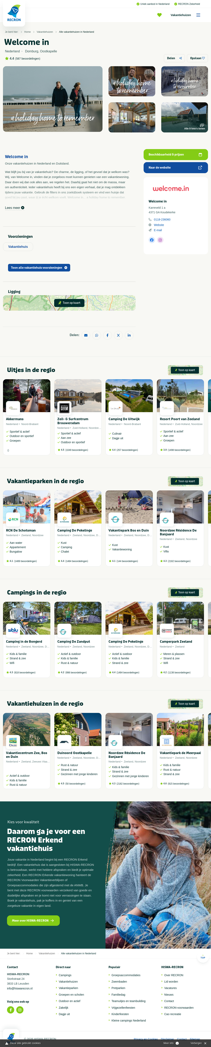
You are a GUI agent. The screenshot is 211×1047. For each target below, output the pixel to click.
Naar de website (175, 168)
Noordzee (94, 427)
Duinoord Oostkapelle (74, 753)
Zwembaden (119, 981)
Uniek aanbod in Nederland (153, 4)
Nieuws (168, 994)
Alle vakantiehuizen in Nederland (76, 31)
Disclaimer (167, 1039)
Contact (169, 1001)
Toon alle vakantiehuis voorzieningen (39, 268)
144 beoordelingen (127, 561)
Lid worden (171, 981)
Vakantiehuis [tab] (18, 246)
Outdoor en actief (69, 1001)
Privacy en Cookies (146, 1039)
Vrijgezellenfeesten (123, 1007)
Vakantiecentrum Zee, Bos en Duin (26, 755)
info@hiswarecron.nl (19, 988)
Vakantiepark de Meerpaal (180, 753)
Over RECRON (173, 975)
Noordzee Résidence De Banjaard (178, 532)
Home (27, 31)
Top (203, 956)
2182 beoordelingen (179, 561)
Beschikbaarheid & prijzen (175, 155)
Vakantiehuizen (187, 15)
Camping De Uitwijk (124, 419)
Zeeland (26, 535)
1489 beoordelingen (25, 561)
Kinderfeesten (120, 1014)
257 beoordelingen (127, 450)
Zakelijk (63, 1007)
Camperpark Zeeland (176, 641)
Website (159, 225)
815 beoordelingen (178, 783)
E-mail (158, 230)
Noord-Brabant (29, 424)
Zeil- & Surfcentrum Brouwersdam (72, 421)
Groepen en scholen (71, 994)
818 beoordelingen (25, 672)
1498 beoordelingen (179, 450)
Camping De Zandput (73, 641)
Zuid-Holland (80, 427)
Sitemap (195, 1039)
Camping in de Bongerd (24, 641)
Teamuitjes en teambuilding (129, 1001)
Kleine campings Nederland (129, 1020)
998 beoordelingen (76, 672)
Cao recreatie (172, 1014)
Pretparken (118, 988)
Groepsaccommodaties (126, 975)
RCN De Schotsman (21, 530)
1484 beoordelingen (76, 561)
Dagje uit (64, 1014)
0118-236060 (162, 219)
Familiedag (118, 994)
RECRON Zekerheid (187, 4)
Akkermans (14, 419)
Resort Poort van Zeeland (180, 419)
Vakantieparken (68, 988)
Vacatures (170, 988)
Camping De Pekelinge (74, 530)
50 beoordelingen (75, 783)
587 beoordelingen (27, 58)
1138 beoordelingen (179, 672)
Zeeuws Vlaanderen (43, 761)
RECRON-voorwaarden (179, 1007)
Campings (65, 975)
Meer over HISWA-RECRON (33, 921)
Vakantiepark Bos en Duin (129, 530)
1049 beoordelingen (76, 450)
